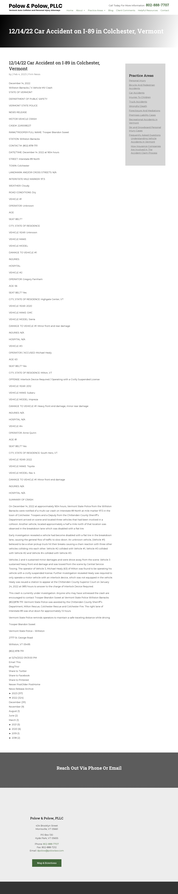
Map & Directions (46, 862)
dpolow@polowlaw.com (50, 850)
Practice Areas (95, 11)
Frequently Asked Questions (145, 135)
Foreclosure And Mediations (144, 110)
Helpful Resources (148, 11)
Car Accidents (137, 93)
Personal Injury (137, 80)
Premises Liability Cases (142, 115)
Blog (110, 11)
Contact (165, 11)
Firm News (34, 74)
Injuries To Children (140, 97)
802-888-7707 (157, 4)
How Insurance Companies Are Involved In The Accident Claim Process (146, 149)
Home (70, 11)
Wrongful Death (138, 106)
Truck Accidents (138, 101)
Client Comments (125, 11)
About (79, 11)
